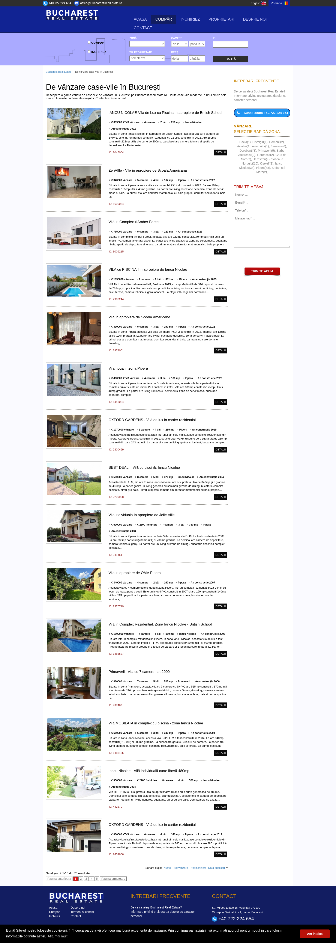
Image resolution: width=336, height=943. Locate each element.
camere (176, 38)
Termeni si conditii (82, 912)
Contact (143, 28)
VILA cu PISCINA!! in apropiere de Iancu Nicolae (147, 269)
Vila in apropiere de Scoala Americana (139, 317)
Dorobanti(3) (248, 150)
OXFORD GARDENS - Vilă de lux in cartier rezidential (152, 420)
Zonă (133, 38)
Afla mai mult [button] (57, 936)
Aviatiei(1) (243, 146)
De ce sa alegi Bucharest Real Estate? (259, 91)
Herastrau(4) (261, 159)
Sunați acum (262, 112)
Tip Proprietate (140, 52)
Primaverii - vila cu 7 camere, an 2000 (139, 672)
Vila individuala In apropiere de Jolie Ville (141, 515)
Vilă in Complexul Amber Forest (133, 222)
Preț (174, 52)
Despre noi (255, 19)
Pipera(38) (263, 167)
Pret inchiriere (198, 867)
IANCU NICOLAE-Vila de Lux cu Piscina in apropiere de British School (165, 113)
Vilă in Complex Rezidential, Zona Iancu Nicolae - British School (160, 624)
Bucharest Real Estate (58, 71)
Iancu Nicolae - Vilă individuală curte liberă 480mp (148, 771)
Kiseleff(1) (266, 163)
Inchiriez (190, 19)
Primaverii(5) (266, 150)
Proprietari (221, 19)
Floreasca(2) (265, 155)
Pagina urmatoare (113, 878)
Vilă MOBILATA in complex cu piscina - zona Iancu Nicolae (155, 723)
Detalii (220, 152)
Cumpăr (163, 19)
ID (214, 38)
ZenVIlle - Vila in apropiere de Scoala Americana (147, 170)
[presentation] (266, 258)
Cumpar (54, 912)
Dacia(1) (245, 142)
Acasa (140, 19)
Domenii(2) (276, 142)
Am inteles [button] (315, 933)
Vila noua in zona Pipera (128, 368)
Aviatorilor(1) (260, 146)
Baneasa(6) (278, 146)
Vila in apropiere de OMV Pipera (134, 573)
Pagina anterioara (59, 878)
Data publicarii (216, 867)
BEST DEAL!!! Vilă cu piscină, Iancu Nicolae (144, 467)
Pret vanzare (180, 867)
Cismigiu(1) (260, 142)
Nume (167, 867)
